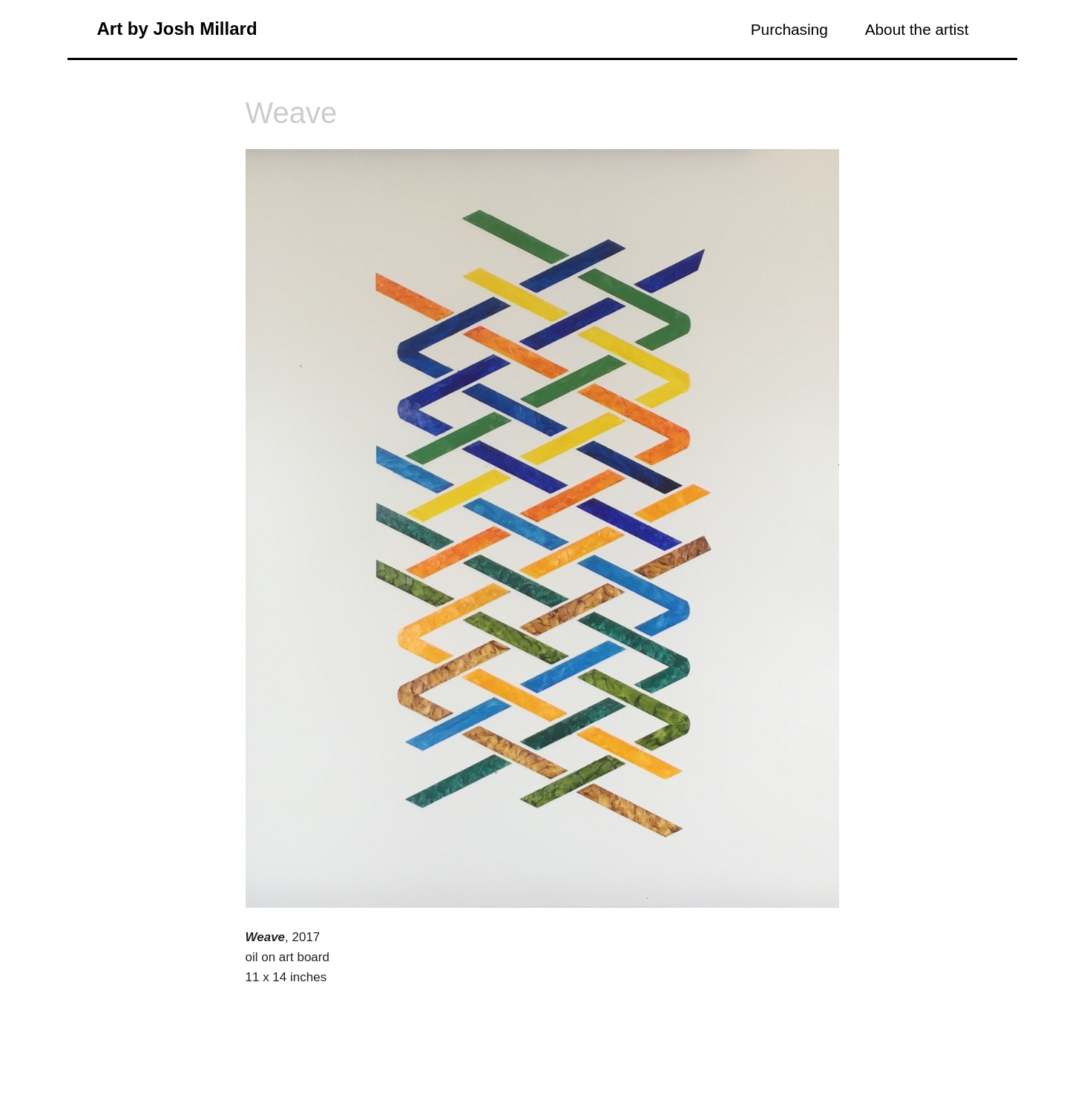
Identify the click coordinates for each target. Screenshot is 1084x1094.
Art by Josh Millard (177, 29)
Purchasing (789, 29)
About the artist (917, 29)
